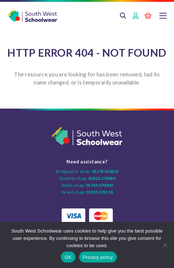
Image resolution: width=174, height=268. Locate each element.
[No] (165, 245)
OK (67, 257)
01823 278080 (101, 178)
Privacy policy (98, 257)
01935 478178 (99, 192)
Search (123, 16)
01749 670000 (99, 185)
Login (135, 16)
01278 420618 (105, 171)
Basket (147, 16)
